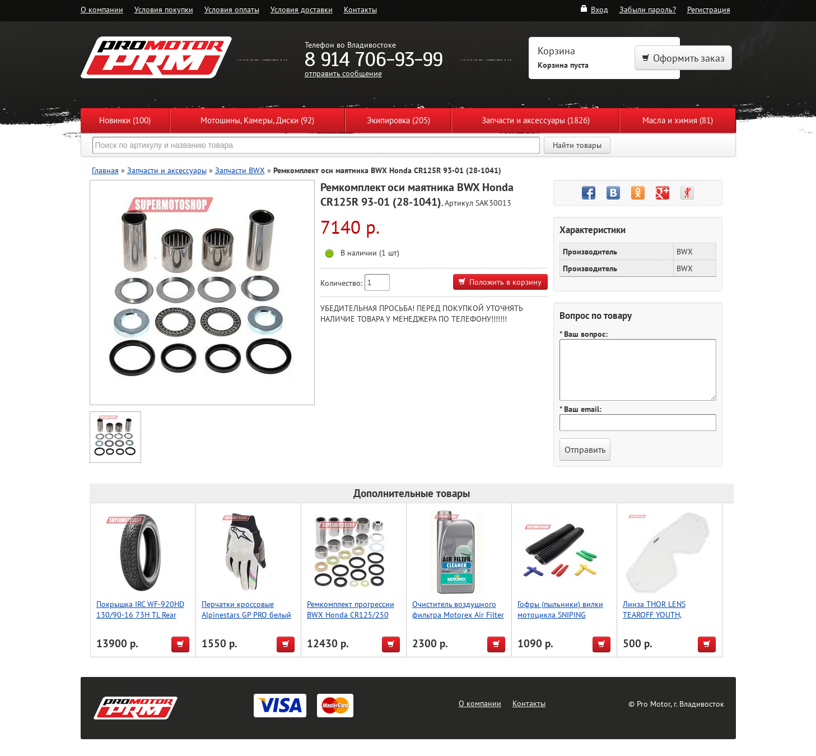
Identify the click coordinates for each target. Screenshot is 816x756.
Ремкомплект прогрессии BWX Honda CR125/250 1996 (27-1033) (350, 614)
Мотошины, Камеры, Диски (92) (257, 120)
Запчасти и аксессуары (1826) (536, 120)
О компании (102, 9)
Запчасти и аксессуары (167, 170)
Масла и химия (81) (677, 120)
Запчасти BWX (240, 170)
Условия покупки (163, 9)
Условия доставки (302, 9)
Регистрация (708, 9)
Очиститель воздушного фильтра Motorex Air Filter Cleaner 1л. (458, 614)
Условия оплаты (231, 9)
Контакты (360, 9)
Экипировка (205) (398, 120)
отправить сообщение (343, 73)
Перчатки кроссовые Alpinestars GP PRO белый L (246, 614)
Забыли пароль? (647, 9)
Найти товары (577, 145)
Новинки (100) (125, 120)
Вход (594, 9)
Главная (105, 170)
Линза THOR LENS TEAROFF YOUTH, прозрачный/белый (656, 614)
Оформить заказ (683, 58)
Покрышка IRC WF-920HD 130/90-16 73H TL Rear (140, 609)
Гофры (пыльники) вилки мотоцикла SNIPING (560, 609)
